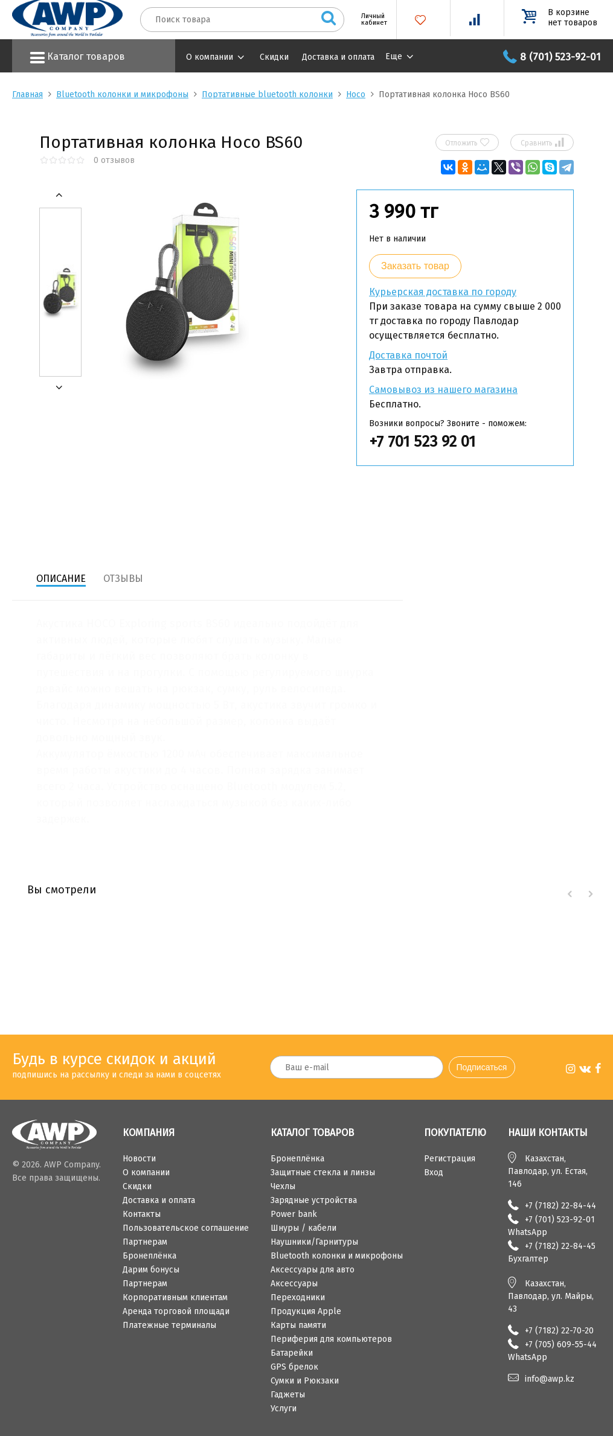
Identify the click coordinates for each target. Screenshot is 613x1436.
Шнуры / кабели (303, 1228)
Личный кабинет (369, 19)
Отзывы (123, 578)
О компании (209, 57)
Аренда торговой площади (176, 1311)
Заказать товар (415, 266)
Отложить (467, 142)
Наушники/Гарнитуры (314, 1242)
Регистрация (449, 1159)
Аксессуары (294, 1283)
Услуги (284, 1408)
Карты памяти (298, 1325)
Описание (61, 578)
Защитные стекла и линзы (323, 1172)
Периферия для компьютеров (331, 1339)
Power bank (294, 1214)
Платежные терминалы (169, 1325)
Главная (27, 94)
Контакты (142, 1214)
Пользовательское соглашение (186, 1228)
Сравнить (542, 142)
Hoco (355, 94)
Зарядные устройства (314, 1200)
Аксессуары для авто (313, 1270)
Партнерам (145, 1242)
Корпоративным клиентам (175, 1297)
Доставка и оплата (338, 57)
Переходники (298, 1297)
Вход (433, 1172)
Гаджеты (288, 1395)
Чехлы (283, 1186)
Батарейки (292, 1353)
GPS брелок (294, 1367)
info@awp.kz (549, 1379)
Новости (139, 1159)
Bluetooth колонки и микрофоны (122, 94)
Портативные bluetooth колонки (267, 94)
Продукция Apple (306, 1311)
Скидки (274, 57)
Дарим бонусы (151, 1270)
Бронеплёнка (149, 1256)
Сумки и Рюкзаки (305, 1381)
